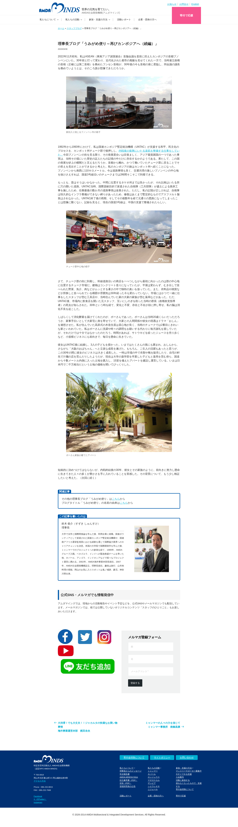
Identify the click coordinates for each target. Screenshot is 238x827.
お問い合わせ (187, 757)
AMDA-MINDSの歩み (129, 777)
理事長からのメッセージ (130, 771)
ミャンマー (153, 771)
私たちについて (49, 19)
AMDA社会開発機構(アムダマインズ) (101, 12)
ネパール (152, 774)
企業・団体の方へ (147, 19)
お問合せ (184, 4)
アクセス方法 (40, 781)
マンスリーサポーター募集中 (189, 771)
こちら (116, 498)
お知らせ (172, 4)
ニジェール (153, 789)
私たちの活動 (73, 19)
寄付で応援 (186, 15)
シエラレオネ (154, 786)
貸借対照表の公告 (128, 786)
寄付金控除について (134, 757)
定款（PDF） (125, 783)
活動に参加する (183, 780)
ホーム (61, 28)
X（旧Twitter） (40, 799)
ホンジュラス (154, 777)
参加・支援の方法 (100, 19)
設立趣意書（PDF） (128, 780)
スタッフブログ (74, 28)
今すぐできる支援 (184, 774)
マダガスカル (154, 780)
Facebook (38, 796)
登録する (135, 683)
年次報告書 (125, 774)
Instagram (38, 802)
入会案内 (180, 777)
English (195, 4)
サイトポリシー (162, 757)
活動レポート (124, 19)
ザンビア (152, 783)
